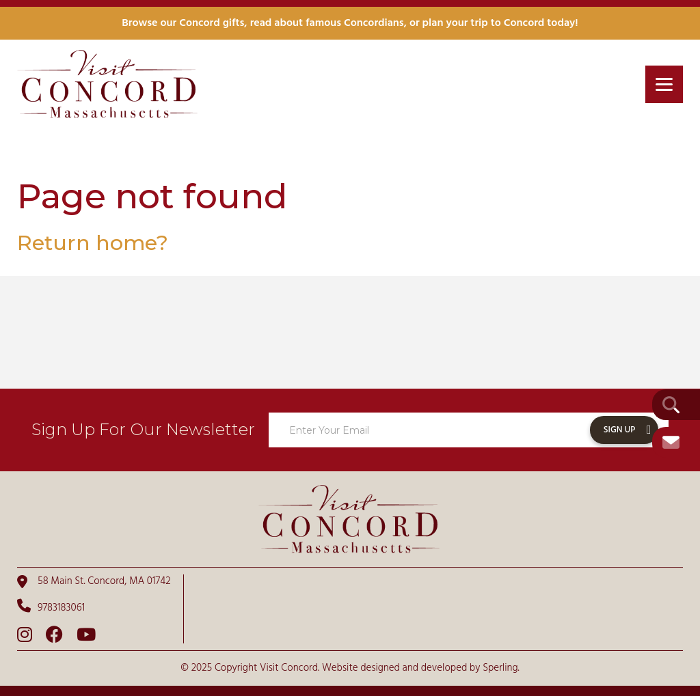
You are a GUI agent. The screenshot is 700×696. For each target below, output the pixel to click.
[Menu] (664, 84)
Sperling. (501, 668)
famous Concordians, (356, 23)
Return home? (92, 242)
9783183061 (51, 607)
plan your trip (455, 23)
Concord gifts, (213, 23)
